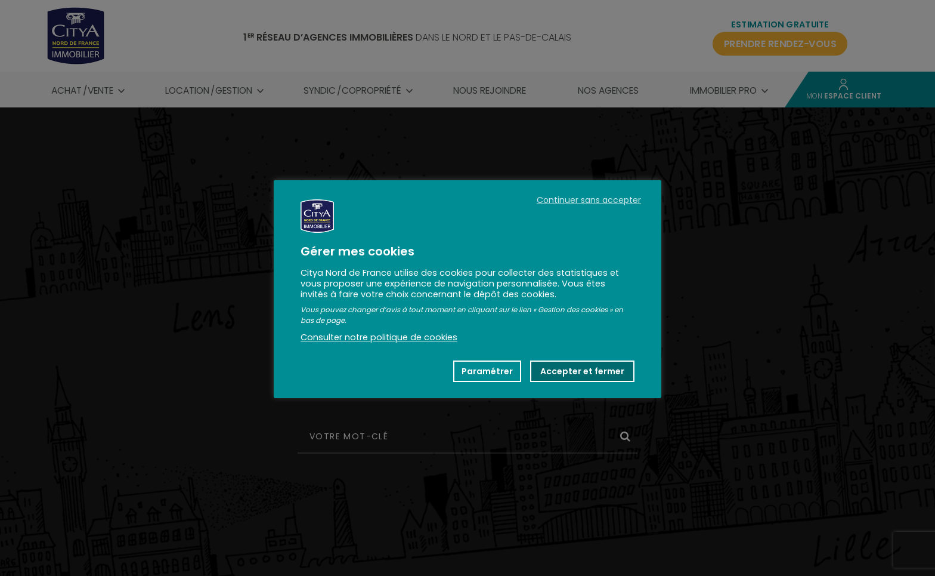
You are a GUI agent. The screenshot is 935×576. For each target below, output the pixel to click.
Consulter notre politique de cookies (379, 337)
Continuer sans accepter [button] (589, 200)
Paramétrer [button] (487, 371)
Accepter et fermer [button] (582, 371)
